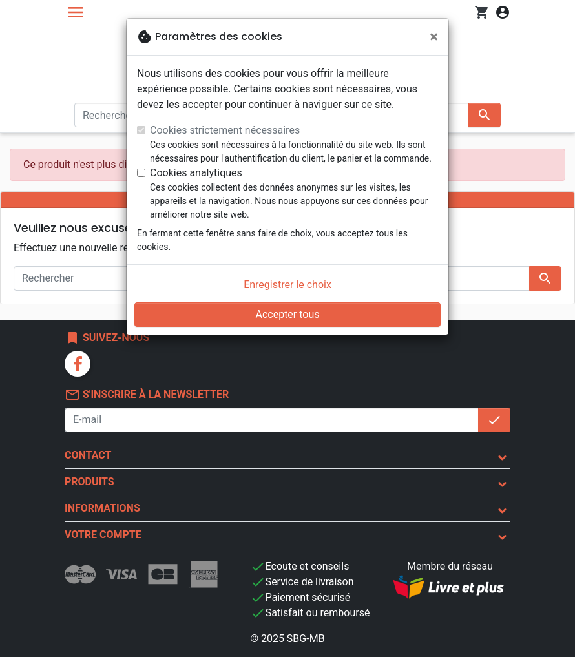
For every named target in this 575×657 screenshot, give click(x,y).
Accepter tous (287, 314)
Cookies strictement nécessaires (225, 130)
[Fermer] (433, 37)
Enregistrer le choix (287, 284)
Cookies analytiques (196, 173)
